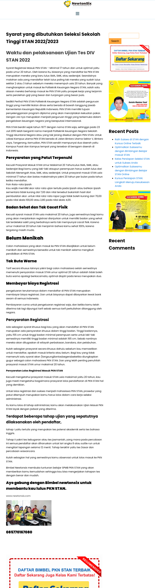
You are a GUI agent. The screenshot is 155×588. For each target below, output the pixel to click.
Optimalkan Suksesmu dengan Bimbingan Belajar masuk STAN (131, 151)
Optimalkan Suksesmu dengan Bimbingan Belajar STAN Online (131, 170)
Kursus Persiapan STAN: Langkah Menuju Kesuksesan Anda (132, 182)
